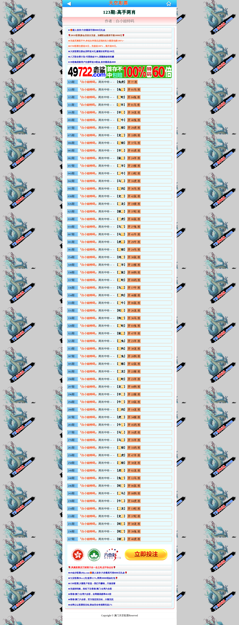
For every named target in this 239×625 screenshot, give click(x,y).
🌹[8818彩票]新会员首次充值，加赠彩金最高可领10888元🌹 (96, 35)
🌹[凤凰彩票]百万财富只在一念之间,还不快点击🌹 (92, 567)
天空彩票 (118, 3)
